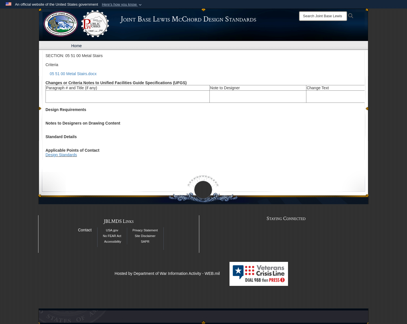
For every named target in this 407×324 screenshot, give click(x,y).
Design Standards (61, 155)
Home (76, 46)
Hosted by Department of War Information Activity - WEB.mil (167, 273)
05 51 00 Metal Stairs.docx (73, 73)
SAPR (145, 241)
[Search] (323, 16)
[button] (122, 4)
